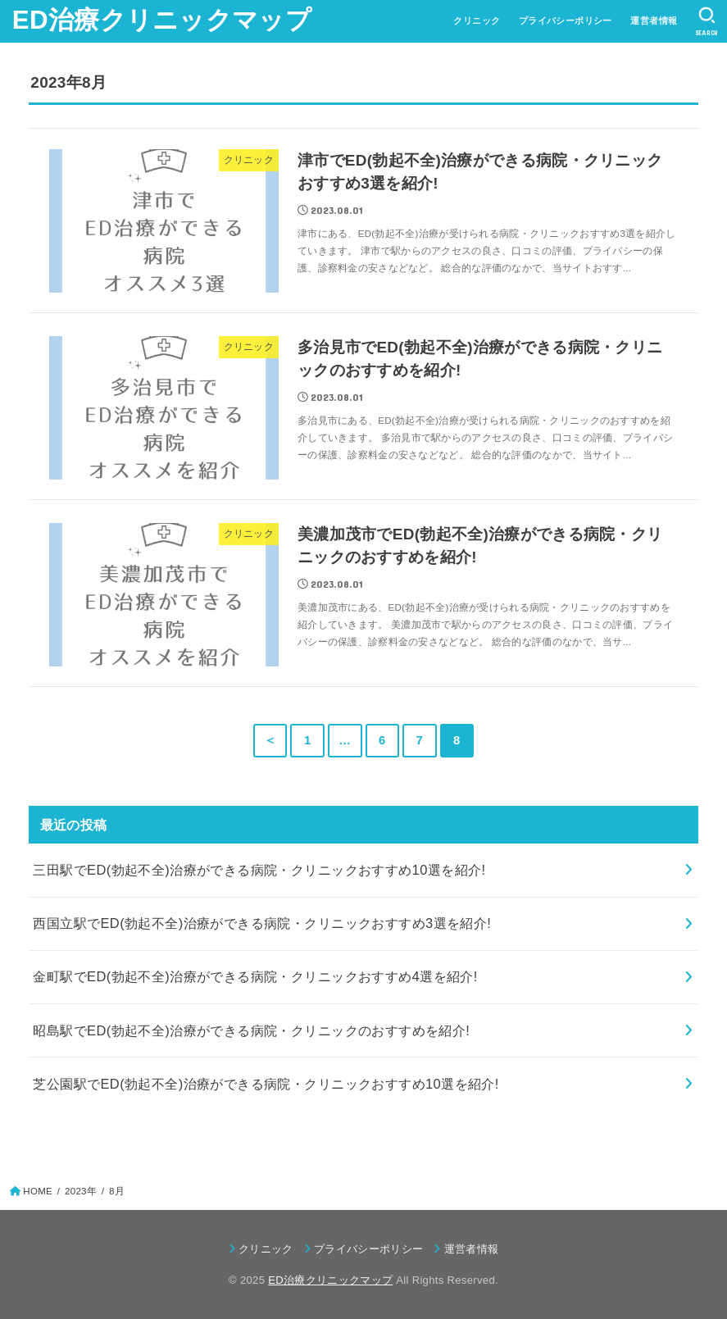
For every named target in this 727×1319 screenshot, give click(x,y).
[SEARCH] (707, 21)
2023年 (81, 1191)
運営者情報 (653, 20)
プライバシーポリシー (565, 20)
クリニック (476, 20)
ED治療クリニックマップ (161, 20)
